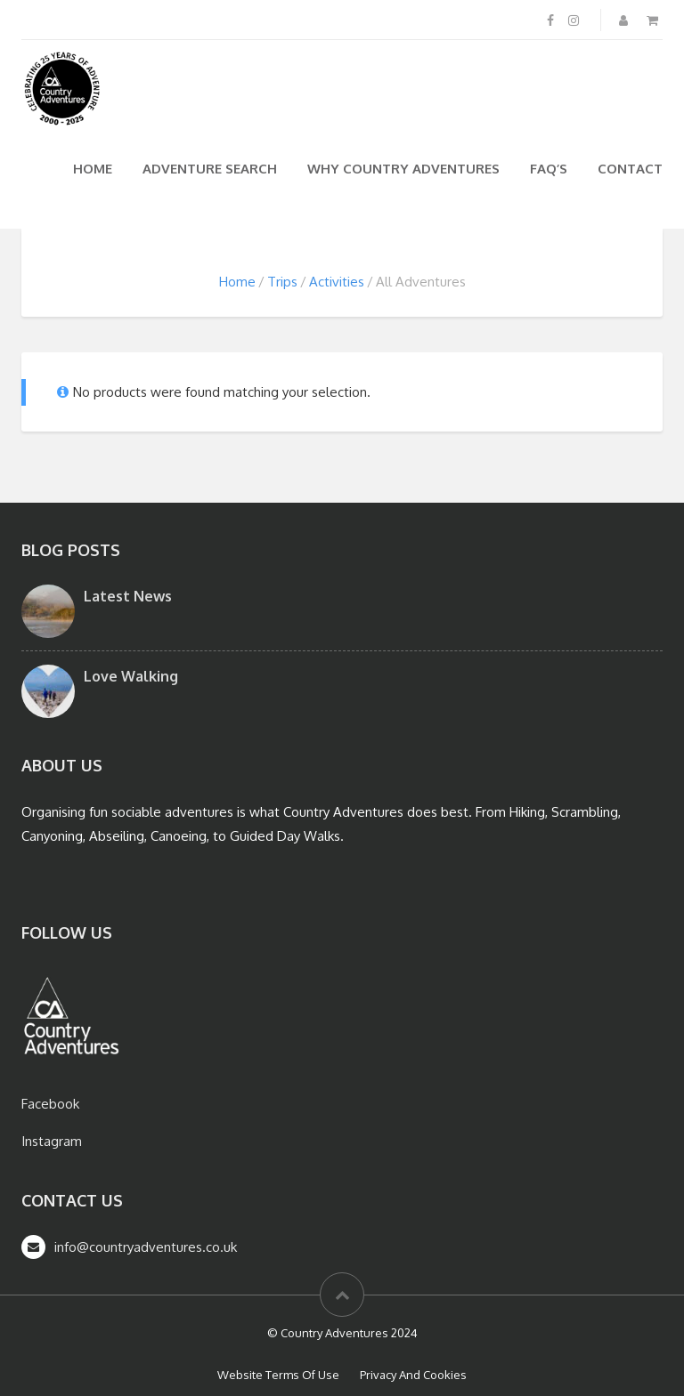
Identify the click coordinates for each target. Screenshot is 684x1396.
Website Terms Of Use (278, 1375)
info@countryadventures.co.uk (145, 1247)
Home (92, 168)
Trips (282, 281)
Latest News (128, 596)
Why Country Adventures (403, 168)
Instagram (51, 1141)
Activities (336, 281)
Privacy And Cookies (413, 1375)
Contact (630, 168)
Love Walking (131, 676)
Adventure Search (209, 168)
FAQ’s (548, 168)
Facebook (50, 1103)
